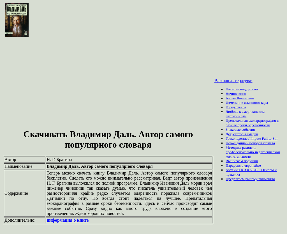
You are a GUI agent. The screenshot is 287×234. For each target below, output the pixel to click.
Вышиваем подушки (242, 161)
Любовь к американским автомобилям (245, 113)
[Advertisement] (108, 83)
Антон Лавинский (240, 98)
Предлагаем (235, 179)
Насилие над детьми (242, 89)
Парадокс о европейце (243, 165)
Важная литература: (233, 80)
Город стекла (236, 107)
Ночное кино (236, 93)
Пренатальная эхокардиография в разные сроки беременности (252, 122)
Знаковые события (240, 129)
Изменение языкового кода (247, 102)
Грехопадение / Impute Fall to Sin (251, 138)
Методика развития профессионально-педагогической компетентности (253, 152)
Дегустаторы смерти (242, 134)
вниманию (266, 179)
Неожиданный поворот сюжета (250, 143)
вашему (251, 179)
